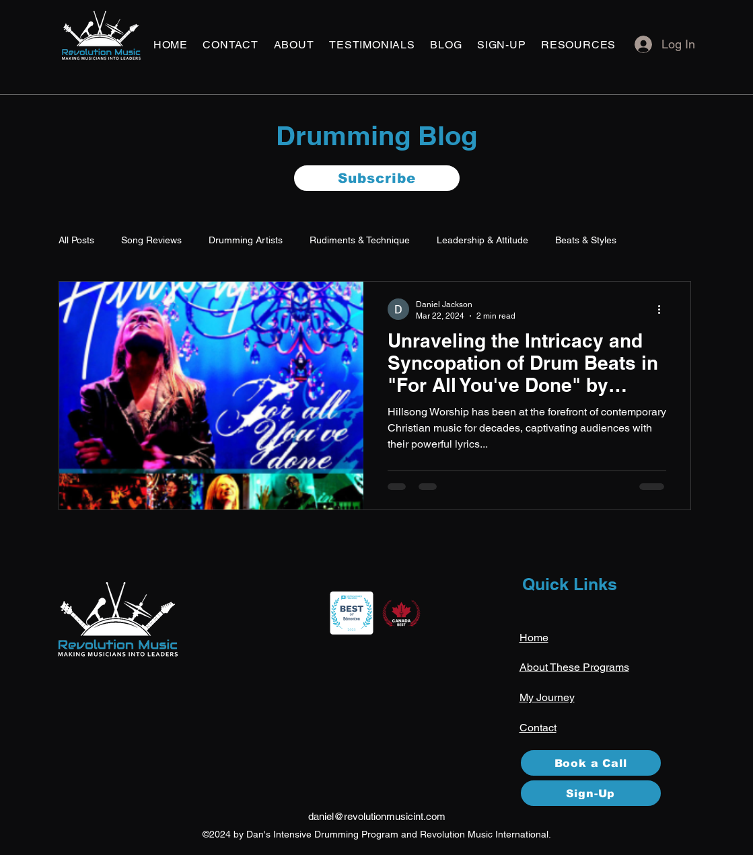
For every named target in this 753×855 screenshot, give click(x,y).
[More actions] (664, 309)
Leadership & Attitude (482, 240)
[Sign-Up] (590, 793)
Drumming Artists (246, 240)
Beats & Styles (585, 240)
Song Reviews (151, 240)
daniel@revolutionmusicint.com (376, 816)
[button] (230, 45)
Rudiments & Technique (360, 240)
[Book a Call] (590, 763)
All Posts (76, 240)
